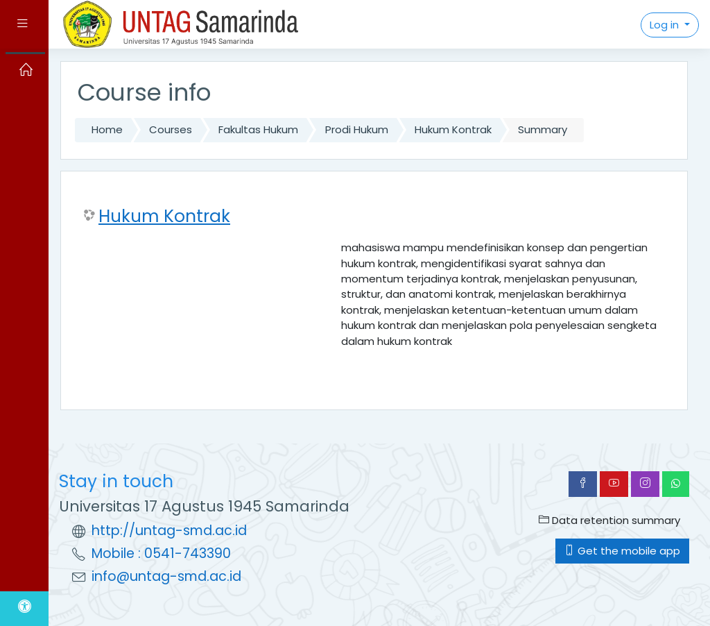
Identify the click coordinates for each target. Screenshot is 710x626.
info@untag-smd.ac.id (166, 576)
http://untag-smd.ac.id (169, 530)
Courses (170, 129)
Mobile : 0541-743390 (161, 553)
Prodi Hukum (356, 129)
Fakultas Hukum (258, 129)
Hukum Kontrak (453, 129)
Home (107, 129)
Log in (666, 24)
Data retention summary (609, 520)
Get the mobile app (622, 550)
